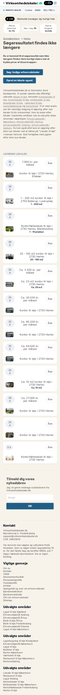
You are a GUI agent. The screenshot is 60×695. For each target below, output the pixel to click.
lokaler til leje (20, 96)
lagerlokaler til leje (13, 103)
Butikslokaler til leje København (19, 684)
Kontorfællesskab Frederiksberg (20, 687)
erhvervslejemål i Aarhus (29, 121)
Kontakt (7, 571)
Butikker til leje (11, 649)
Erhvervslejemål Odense (16, 626)
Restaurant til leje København (18, 658)
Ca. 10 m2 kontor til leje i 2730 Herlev (36, 383)
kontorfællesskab (12, 106)
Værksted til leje (11, 655)
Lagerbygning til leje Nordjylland (20, 640)
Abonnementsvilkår (13, 576)
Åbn (50, 163)
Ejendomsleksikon (12, 591)
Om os (6, 568)
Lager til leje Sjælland (14, 611)
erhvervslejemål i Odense (16, 125)
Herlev (27, 38)
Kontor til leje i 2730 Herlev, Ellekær (36, 175)
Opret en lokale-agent (19, 80)
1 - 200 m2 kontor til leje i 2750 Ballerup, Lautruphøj (37, 199)
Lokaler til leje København (17, 672)
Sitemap (7, 600)
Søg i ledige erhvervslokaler (23, 72)
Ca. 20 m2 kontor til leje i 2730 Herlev (36, 283)
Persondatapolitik (12, 580)
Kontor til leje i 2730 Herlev (37, 310)
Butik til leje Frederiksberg (17, 623)
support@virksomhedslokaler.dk (20, 536)
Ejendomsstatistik (12, 594)
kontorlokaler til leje (18, 99)
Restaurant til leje (12, 675)
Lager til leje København (16, 629)
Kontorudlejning (11, 661)
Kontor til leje (10, 690)
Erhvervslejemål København (18, 643)
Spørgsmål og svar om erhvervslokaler (23, 588)
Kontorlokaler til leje (13, 681)
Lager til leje (9, 646)
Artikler (7, 585)
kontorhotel (32, 106)
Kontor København (13, 652)
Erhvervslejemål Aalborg (16, 614)
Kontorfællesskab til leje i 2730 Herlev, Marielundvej (36, 227)
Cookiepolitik (10, 582)
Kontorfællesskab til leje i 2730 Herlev (36, 458)
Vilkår (6, 574)
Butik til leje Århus (12, 620)
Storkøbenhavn (11, 38)
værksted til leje (33, 103)
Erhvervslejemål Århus (15, 617)
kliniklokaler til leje (40, 99)
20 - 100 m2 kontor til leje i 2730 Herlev (37, 255)
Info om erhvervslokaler (15, 597)
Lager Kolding (10, 678)
